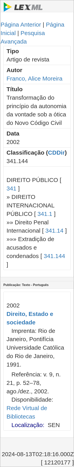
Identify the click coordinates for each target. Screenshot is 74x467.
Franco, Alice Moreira (34, 78)
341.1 (44, 214)
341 (11, 188)
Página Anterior (21, 24)
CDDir (56, 152)
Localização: (27, 425)
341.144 (54, 256)
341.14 (54, 230)
